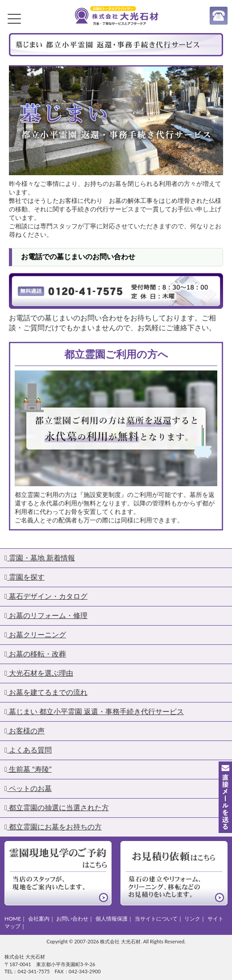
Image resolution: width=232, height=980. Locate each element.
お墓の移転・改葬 (35, 653)
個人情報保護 (111, 918)
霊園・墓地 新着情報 (39, 557)
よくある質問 (28, 749)
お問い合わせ (72, 918)
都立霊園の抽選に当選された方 (56, 807)
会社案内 (39, 918)
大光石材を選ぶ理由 (38, 673)
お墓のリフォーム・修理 (45, 615)
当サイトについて (156, 918)
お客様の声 (24, 730)
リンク (192, 918)
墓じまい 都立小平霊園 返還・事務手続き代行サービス (94, 711)
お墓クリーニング (35, 634)
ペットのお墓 (28, 788)
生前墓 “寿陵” (28, 769)
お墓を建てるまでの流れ (45, 692)
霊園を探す (24, 576)
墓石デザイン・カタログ (45, 596)
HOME (12, 918)
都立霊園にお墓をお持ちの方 (53, 826)
